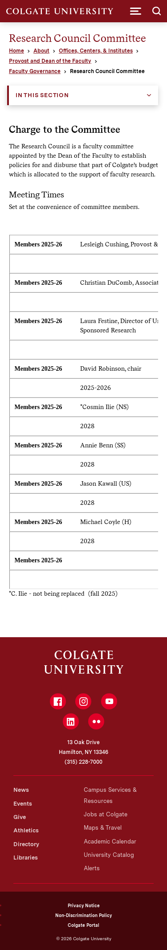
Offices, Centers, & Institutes (96, 51)
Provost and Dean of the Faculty (50, 61)
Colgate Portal (83, 925)
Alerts (92, 868)
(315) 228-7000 (83, 762)
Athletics (26, 830)
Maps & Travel (103, 827)
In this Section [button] (42, 95)
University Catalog (109, 855)
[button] (135, 11)
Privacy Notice (84, 905)
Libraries (25, 857)
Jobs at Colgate (105, 814)
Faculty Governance (35, 71)
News (21, 789)
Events (22, 803)
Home (16, 51)
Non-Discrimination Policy (83, 915)
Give (19, 817)
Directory (26, 844)
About (41, 51)
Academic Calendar (110, 841)
